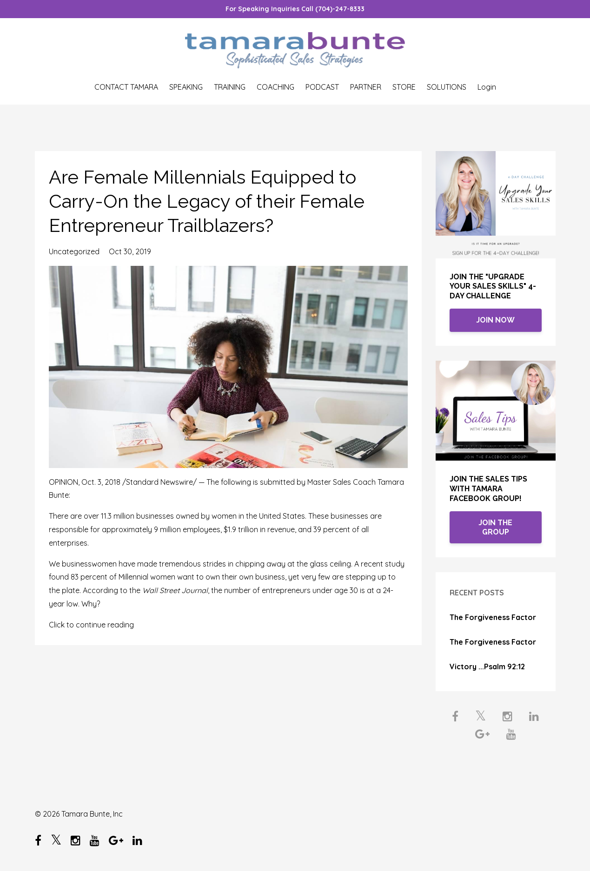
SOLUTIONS (446, 87)
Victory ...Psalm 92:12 (487, 666)
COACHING (275, 87)
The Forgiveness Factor (493, 617)
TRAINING (229, 87)
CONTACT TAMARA (126, 87)
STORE (404, 87)
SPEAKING (186, 87)
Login (486, 87)
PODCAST (322, 87)
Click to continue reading (91, 624)
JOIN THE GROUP (495, 527)
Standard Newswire (159, 482)
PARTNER (365, 87)
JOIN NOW (495, 320)
